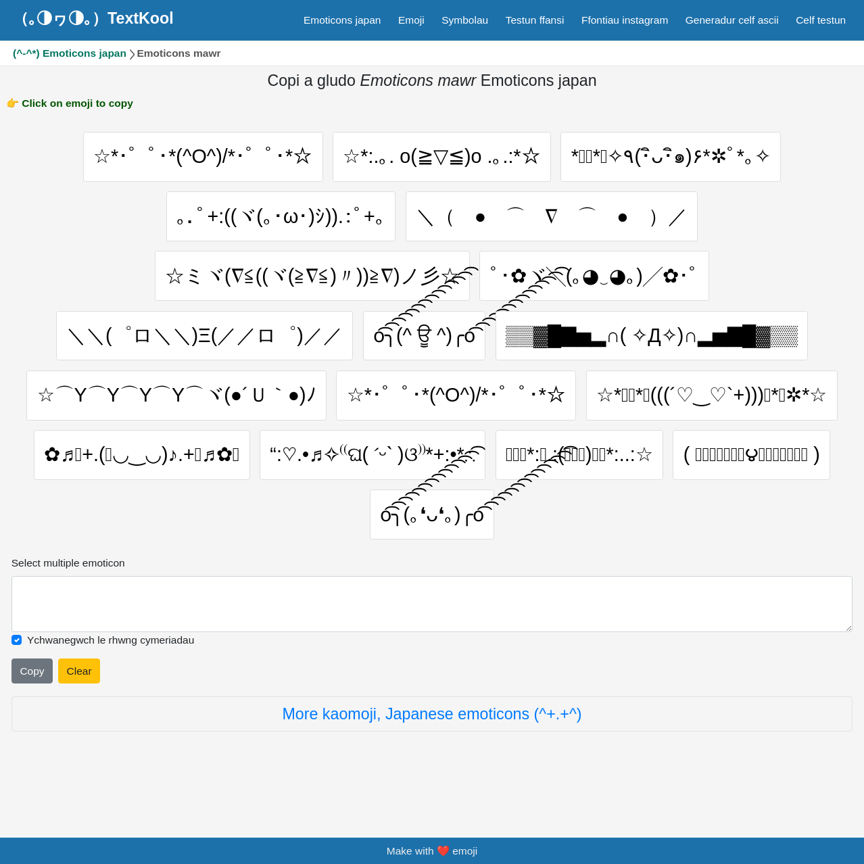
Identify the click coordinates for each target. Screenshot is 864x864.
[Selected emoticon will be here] (432, 636)
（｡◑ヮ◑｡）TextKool (93, 18)
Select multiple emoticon (68, 595)
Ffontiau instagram (624, 20)
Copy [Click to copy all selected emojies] (32, 703)
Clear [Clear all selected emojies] (79, 703)
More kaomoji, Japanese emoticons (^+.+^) (431, 746)
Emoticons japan (342, 20)
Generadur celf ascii (732, 20)
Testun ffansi (535, 20)
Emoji (411, 20)
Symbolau (464, 20)
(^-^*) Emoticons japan (69, 53)
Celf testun (821, 20)
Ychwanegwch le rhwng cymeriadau (110, 672)
